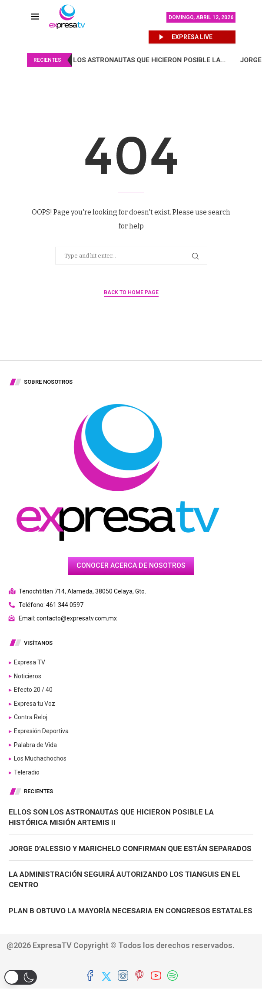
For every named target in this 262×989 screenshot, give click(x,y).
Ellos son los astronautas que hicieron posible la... (142, 60)
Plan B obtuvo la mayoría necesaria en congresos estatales (130, 910)
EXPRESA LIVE (192, 37)
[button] (20, 977)
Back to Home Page (131, 292)
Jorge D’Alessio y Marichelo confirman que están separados (130, 848)
